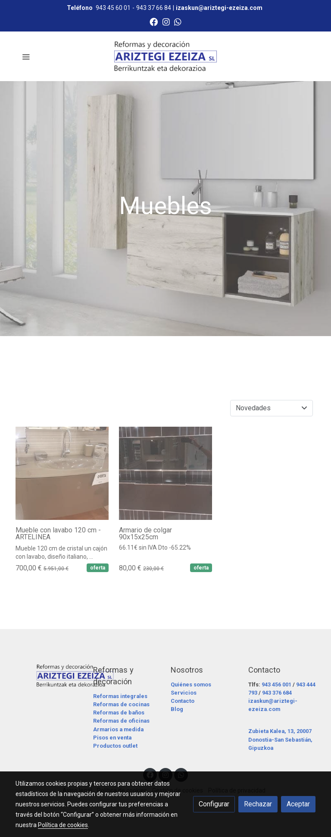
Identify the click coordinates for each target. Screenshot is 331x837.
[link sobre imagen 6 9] (165, 473)
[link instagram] (166, 21)
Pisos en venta (112, 737)
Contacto (182, 701)
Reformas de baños (118, 712)
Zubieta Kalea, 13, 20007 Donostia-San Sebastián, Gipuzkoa (280, 739)
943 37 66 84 (153, 7)
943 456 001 (276, 684)
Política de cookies (63, 824)
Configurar (214, 804)
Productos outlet (115, 746)
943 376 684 (277, 692)
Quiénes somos (191, 684)
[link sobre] (49, 676)
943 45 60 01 (113, 7)
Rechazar (258, 804)
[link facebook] (154, 21)
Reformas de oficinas (121, 720)
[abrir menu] (25, 56)
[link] (165, 56)
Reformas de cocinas (121, 704)
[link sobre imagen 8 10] (62, 473)
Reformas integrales (120, 696)
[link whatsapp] (177, 21)
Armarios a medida (118, 729)
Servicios (184, 692)
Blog (177, 709)
